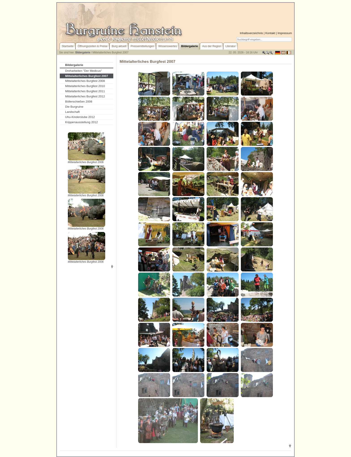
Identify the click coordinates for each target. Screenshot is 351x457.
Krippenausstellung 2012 (81, 122)
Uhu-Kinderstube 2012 (80, 117)
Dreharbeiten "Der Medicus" (83, 70)
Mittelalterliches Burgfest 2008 (85, 81)
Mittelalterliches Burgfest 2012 (85, 96)
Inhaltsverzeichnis (251, 33)
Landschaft (72, 112)
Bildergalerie (82, 52)
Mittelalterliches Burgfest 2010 (85, 86)
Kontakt (270, 33)
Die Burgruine (74, 106)
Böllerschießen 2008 (78, 101)
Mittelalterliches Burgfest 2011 (85, 91)
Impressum (285, 33)
